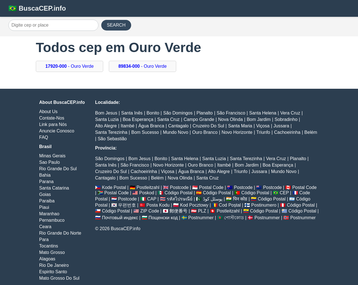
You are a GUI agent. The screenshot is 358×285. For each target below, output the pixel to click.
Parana (46, 181)
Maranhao (49, 213)
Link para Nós (53, 124)
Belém (310, 132)
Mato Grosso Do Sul (59, 278)
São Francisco (231, 113)
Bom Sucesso (145, 132)
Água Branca (151, 125)
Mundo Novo (175, 132)
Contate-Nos (51, 118)
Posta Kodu (157, 205)
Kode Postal (114, 187)
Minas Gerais (52, 155)
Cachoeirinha (287, 132)
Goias (45, 194)
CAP (151, 199)
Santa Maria (240, 125)
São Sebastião (112, 138)
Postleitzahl (147, 187)
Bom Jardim (258, 119)
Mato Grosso (52, 252)
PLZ (202, 211)
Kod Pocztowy (194, 205)
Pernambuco (52, 220)
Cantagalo (178, 125)
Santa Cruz (168, 119)
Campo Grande (198, 119)
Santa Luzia (107, 119)
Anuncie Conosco (56, 131)
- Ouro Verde (69, 66)
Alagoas (47, 258)
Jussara (281, 125)
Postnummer (201, 217)
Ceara (45, 226)
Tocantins (48, 246)
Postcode (179, 187)
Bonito (153, 113)
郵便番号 (178, 211)
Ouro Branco (205, 132)
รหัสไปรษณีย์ (179, 199)
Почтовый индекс (120, 217)
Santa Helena (262, 113)
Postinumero (263, 205)
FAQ (43, 137)
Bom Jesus (106, 113)
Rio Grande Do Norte (60, 233)
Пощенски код (163, 217)
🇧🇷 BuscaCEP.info (37, 8)
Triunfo (263, 132)
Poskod (146, 192)
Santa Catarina (54, 188)
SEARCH (116, 25)
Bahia (45, 175)
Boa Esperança (138, 119)
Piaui (44, 207)
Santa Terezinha (111, 132)
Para (44, 239)
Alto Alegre (106, 125)
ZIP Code (149, 211)
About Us (48, 111)
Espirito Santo (53, 271)
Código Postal (179, 192)
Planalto (205, 113)
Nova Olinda (230, 119)
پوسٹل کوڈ (212, 199)
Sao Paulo (49, 162)
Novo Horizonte (237, 132)
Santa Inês (132, 113)
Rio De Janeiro (54, 265)
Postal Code (211, 187)
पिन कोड (240, 199)
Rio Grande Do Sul (58, 168)
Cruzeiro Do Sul (208, 125)
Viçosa (263, 125)
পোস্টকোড (234, 217)
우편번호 (127, 205)
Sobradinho (286, 119)
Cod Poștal (230, 205)
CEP (284, 192)
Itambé (128, 125)
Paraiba (47, 200)
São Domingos (177, 113)
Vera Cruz (290, 113)
